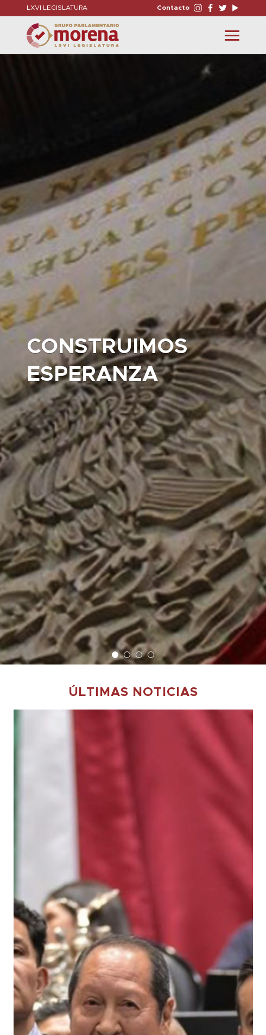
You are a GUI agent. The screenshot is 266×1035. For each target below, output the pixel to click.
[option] (133, 354)
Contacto (173, 7)
